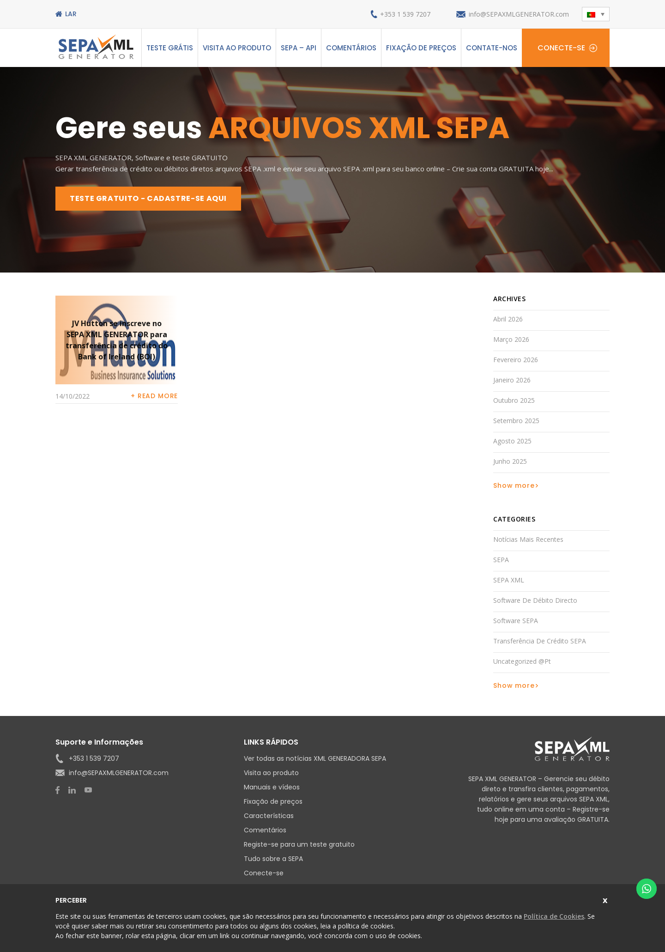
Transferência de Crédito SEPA (539, 641)
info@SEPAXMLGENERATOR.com (519, 14)
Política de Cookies (554, 916)
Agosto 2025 (512, 441)
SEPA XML (508, 580)
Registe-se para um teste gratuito (299, 844)
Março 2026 (511, 339)
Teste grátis (169, 48)
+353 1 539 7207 (405, 14)
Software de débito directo (535, 600)
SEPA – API (298, 48)
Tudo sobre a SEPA (273, 858)
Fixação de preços (421, 48)
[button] (596, 14)
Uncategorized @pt (522, 661)
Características (269, 815)
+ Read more (154, 395)
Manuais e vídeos (272, 787)
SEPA (501, 559)
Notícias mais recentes (528, 539)
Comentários (351, 48)
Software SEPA (515, 620)
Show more (514, 485)
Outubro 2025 (514, 400)
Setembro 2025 (516, 420)
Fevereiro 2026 (515, 359)
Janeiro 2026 (512, 380)
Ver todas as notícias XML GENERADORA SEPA (315, 758)
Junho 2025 (510, 461)
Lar (71, 13)
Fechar (606, 899)
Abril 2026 (508, 319)
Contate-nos (491, 48)
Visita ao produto (237, 48)
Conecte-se (561, 47)
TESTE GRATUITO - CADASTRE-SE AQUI (148, 198)
